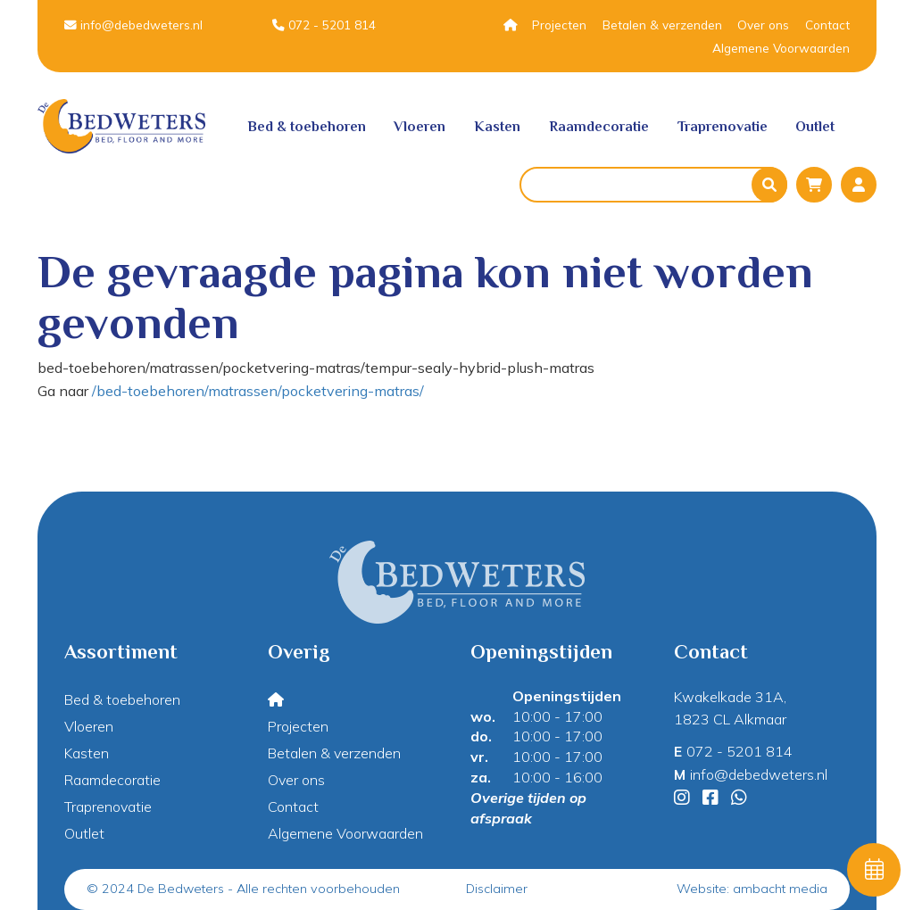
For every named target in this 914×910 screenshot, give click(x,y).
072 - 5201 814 (324, 24)
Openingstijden (566, 696)
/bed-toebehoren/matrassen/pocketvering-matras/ (258, 391)
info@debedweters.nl (133, 24)
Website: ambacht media (752, 889)
